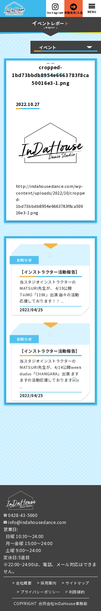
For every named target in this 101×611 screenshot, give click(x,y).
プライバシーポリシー (40, 591)
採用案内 (49, 583)
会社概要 (24, 583)
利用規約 (77, 591)
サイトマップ (77, 583)
